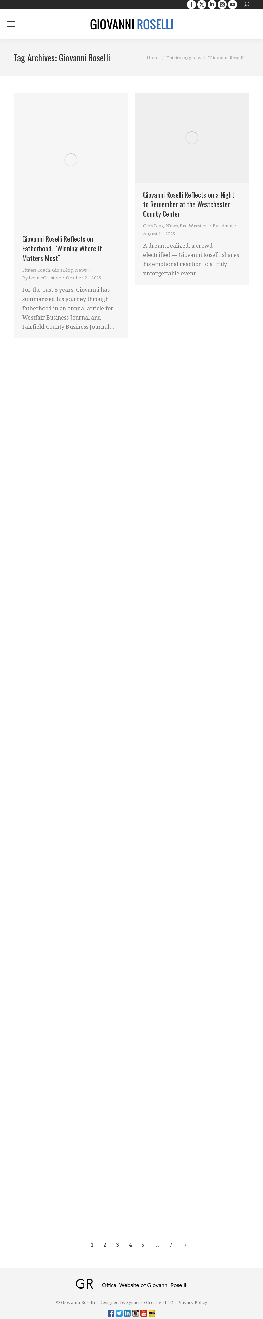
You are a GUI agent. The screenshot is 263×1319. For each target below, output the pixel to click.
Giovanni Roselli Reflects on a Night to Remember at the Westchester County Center (188, 204)
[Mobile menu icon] (11, 24)
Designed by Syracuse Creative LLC (136, 1302)
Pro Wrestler (194, 225)
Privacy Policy (192, 1302)
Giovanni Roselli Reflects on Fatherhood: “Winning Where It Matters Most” (62, 248)
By (41, 278)
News (81, 270)
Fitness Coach (36, 270)
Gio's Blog (62, 270)
